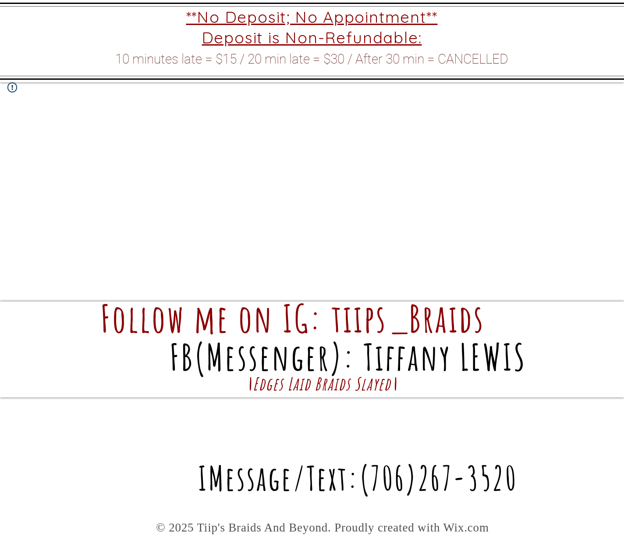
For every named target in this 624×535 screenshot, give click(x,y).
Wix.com (466, 527)
